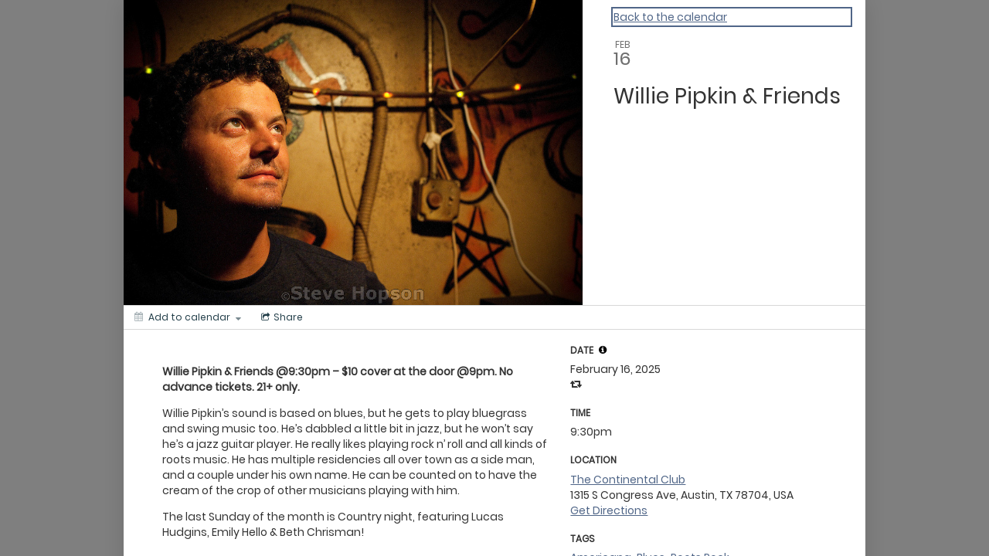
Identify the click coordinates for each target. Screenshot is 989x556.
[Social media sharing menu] (280, 317)
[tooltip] (603, 349)
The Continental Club (627, 479)
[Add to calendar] (188, 317)
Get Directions (608, 510)
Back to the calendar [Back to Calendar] (670, 17)
